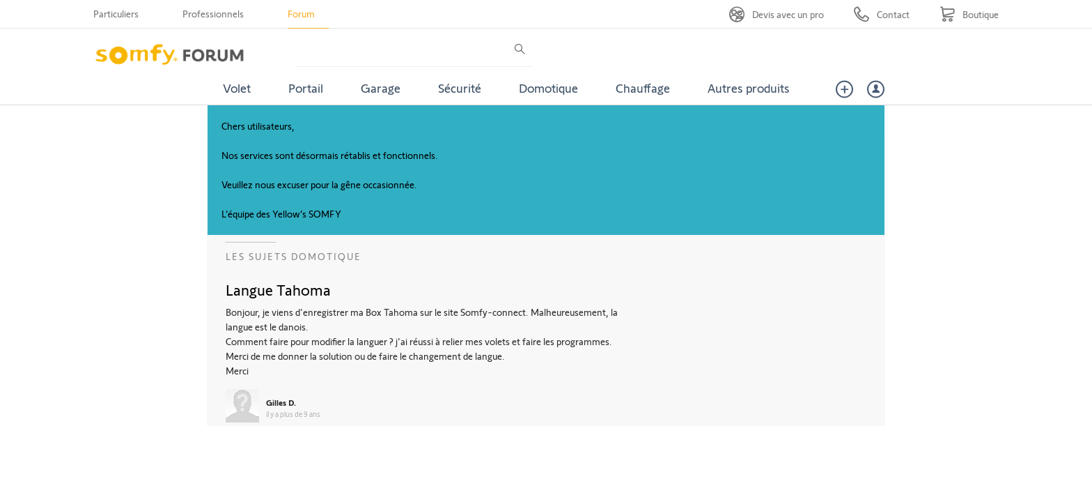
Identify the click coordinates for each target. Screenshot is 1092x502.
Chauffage (643, 88)
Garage (380, 88)
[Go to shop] (969, 14)
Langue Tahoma (278, 289)
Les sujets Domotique (293, 256)
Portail (305, 88)
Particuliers (116, 14)
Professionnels (213, 14)
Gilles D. (281, 402)
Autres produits (749, 88)
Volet (237, 88)
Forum (301, 14)
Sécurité (459, 88)
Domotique (548, 88)
